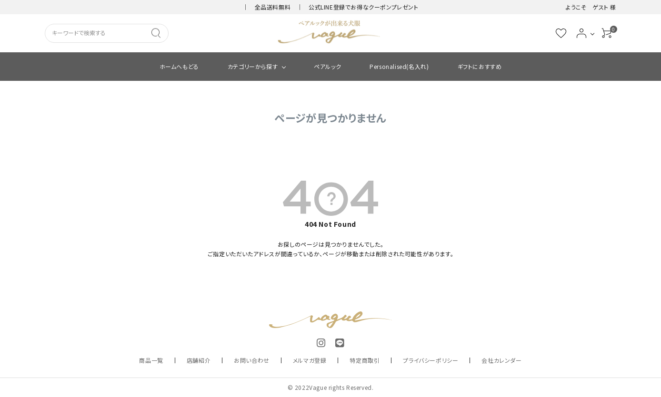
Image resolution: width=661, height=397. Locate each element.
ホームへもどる (179, 66)
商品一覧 (151, 360)
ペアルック (327, 66)
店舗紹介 (198, 360)
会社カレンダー (501, 360)
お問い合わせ (252, 360)
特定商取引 (365, 360)
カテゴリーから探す (253, 66)
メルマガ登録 (310, 360)
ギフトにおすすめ (480, 66)
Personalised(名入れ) (399, 66)
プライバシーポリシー (430, 360)
